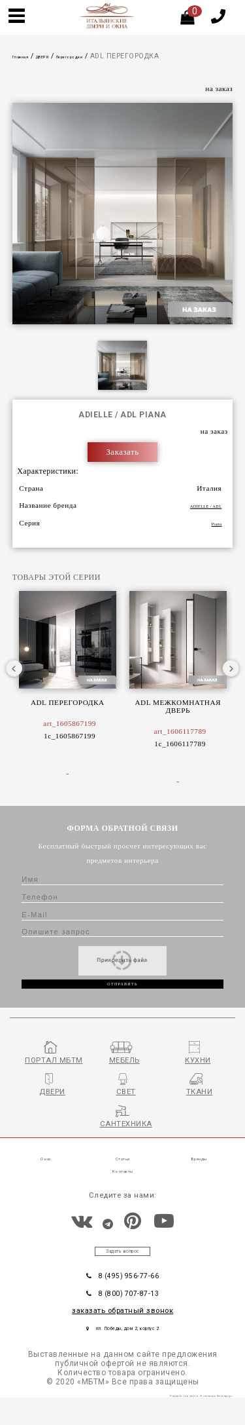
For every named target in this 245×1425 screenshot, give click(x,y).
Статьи (123, 1173)
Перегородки (103, 56)
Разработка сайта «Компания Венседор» (177, 1420)
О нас (46, 1173)
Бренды (199, 1173)
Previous (14, 668)
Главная (27, 56)
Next (230, 668)
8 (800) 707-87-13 (122, 1314)
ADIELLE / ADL (193, 506)
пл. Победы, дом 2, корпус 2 (123, 1350)
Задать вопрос (123, 1267)
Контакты (122, 1186)
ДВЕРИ (61, 56)
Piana (213, 523)
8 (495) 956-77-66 (122, 1295)
